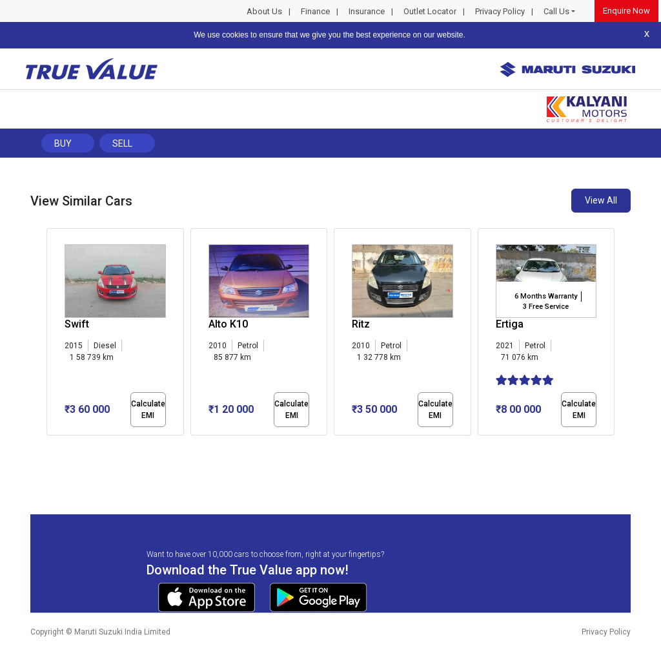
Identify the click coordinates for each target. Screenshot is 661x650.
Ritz (361, 324)
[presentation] (53, 335)
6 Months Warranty (545, 296)
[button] (50, 446)
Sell (122, 143)
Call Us (556, 11)
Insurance (367, 11)
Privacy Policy (500, 11)
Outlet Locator (429, 11)
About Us (264, 11)
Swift (77, 324)
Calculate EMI (148, 409)
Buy (63, 143)
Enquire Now (626, 11)
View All (601, 200)
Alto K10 (228, 324)
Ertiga (510, 324)
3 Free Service (546, 306)
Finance (315, 11)
